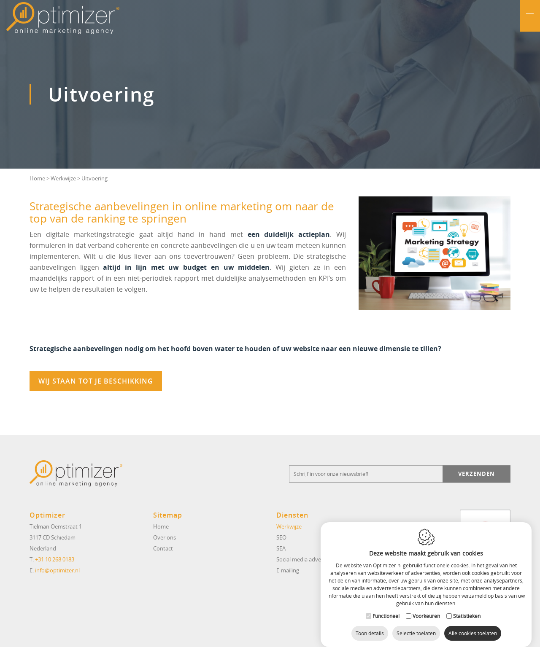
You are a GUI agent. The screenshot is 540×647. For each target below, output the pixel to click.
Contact (163, 548)
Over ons (164, 537)
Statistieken (467, 609)
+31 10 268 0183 (54, 559)
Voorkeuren (426, 609)
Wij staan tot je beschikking (95, 381)
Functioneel (386, 609)
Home (37, 178)
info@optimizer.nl (57, 570)
